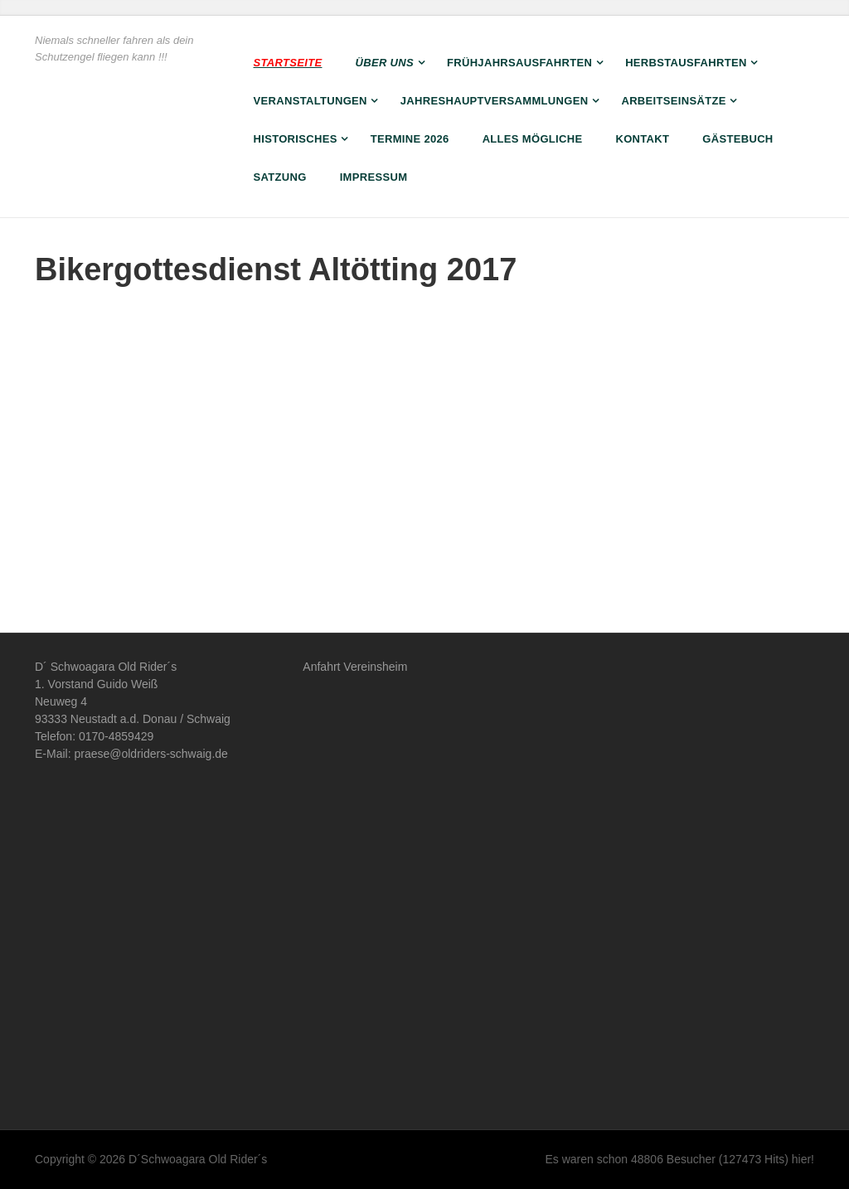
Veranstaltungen (310, 101)
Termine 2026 (410, 139)
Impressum (374, 177)
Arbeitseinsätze (673, 101)
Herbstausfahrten (686, 62)
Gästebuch (737, 139)
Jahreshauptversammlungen (494, 101)
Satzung (280, 177)
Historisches (295, 139)
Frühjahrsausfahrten (519, 62)
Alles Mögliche (533, 139)
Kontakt (642, 139)
